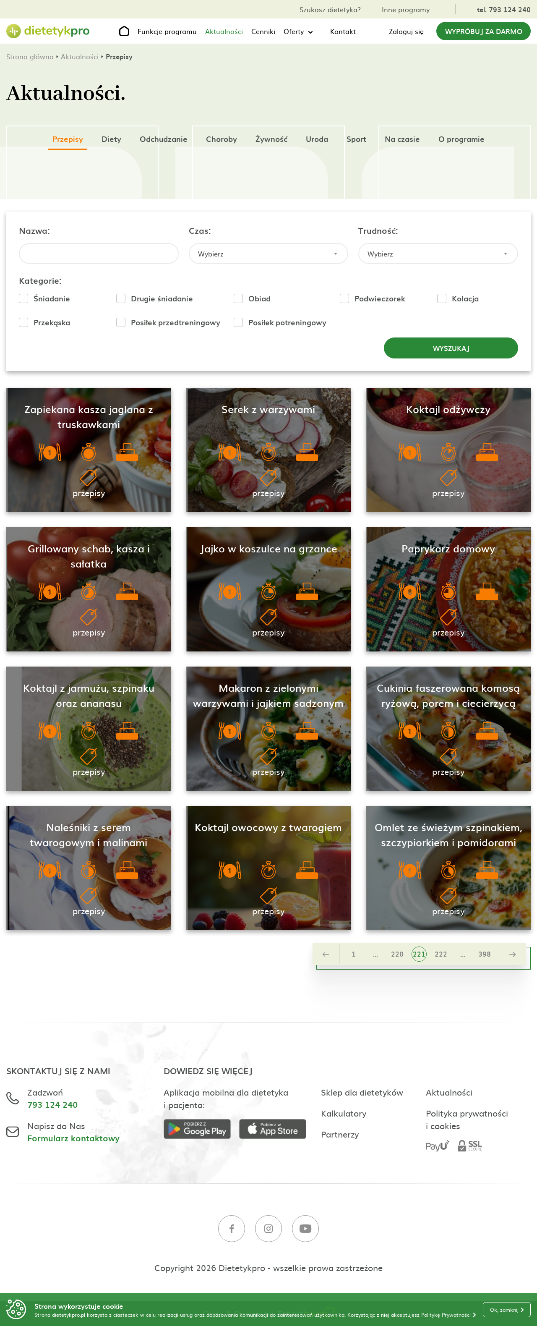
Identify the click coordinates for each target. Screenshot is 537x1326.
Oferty (294, 31)
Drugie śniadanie (162, 298)
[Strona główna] (48, 31)
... (375, 954)
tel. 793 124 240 (504, 9)
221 (419, 954)
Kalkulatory (343, 1112)
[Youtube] (305, 1229)
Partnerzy (340, 1133)
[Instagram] (268, 1229)
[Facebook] (231, 1229)
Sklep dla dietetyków (362, 1091)
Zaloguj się (406, 31)
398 (484, 954)
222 (441, 954)
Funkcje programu (167, 31)
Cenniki (263, 31)
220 (397, 954)
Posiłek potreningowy (287, 322)
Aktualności (224, 31)
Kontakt (343, 31)
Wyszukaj (451, 348)
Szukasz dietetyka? (330, 9)
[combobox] (269, 253)
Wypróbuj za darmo (483, 31)
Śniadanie (52, 298)
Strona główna (30, 56)
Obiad (259, 298)
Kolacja (465, 298)
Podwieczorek (380, 298)
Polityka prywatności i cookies (467, 1119)
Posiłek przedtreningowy (175, 322)
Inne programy (406, 9)
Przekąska (52, 322)
